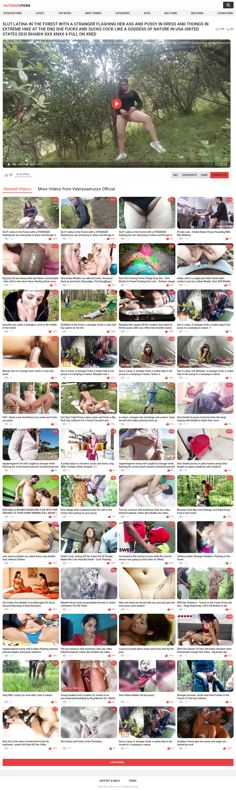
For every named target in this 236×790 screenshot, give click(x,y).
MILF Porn (170, 13)
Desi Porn (197, 13)
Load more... (118, 762)
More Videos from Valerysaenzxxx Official (76, 189)
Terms (132, 780)
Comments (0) (219, 175)
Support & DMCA (110, 780)
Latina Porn (225, 13)
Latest (40, 13)
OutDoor (16, 5)
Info (175, 175)
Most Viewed (93, 13)
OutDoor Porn (114, 786)
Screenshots (189, 175)
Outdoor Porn (12, 13)
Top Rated (64, 13)
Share (204, 175)
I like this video (6, 175)
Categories (122, 13)
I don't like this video (11, 175)
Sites (147, 13)
